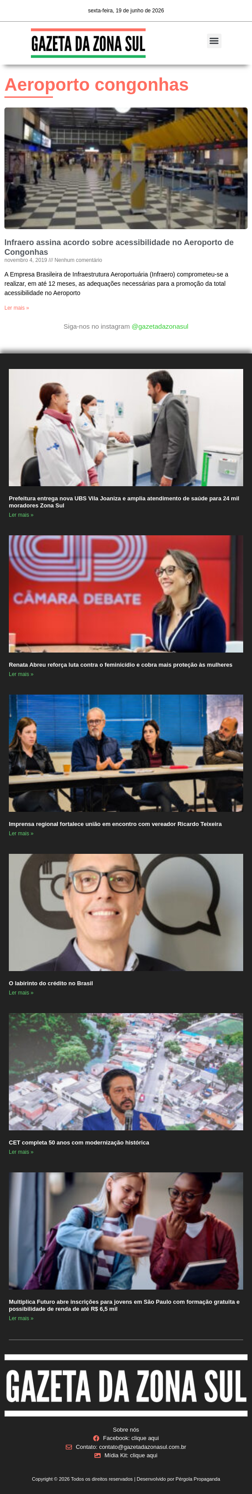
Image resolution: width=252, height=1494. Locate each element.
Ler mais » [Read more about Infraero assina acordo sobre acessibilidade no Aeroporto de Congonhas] (16, 308)
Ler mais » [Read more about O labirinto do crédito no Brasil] (21, 993)
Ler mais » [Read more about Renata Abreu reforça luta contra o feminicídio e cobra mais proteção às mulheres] (21, 674)
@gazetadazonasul (160, 326)
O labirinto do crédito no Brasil (51, 983)
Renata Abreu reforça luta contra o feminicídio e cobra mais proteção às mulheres (121, 664)
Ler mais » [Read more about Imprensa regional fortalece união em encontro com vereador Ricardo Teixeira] (21, 833)
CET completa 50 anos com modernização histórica (79, 1142)
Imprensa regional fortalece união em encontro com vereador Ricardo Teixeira (116, 824)
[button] (214, 41)
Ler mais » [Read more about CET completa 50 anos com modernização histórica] (21, 1152)
